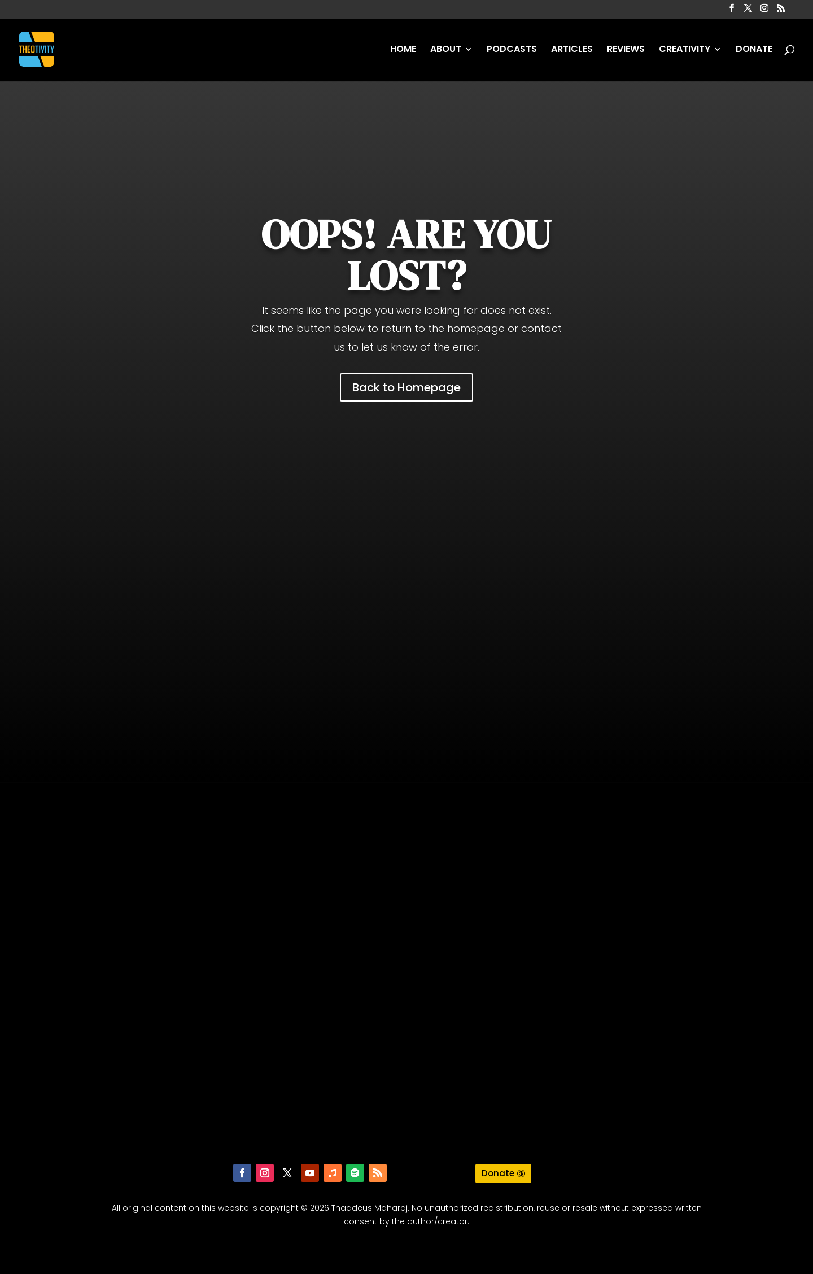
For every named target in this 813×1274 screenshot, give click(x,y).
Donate (498, 1173)
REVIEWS (626, 50)
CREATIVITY (684, 50)
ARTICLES (572, 50)
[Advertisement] (406, 584)
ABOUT (445, 50)
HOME (403, 50)
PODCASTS (512, 50)
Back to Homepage (406, 387)
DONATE (754, 50)
